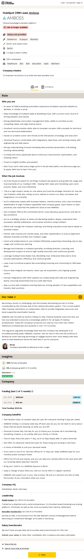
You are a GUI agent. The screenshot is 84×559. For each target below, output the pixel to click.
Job (34, 87)
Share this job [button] (9, 544)
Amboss (34, 12)
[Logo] (7, 3)
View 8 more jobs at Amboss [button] (15, 548)
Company (47, 87)
